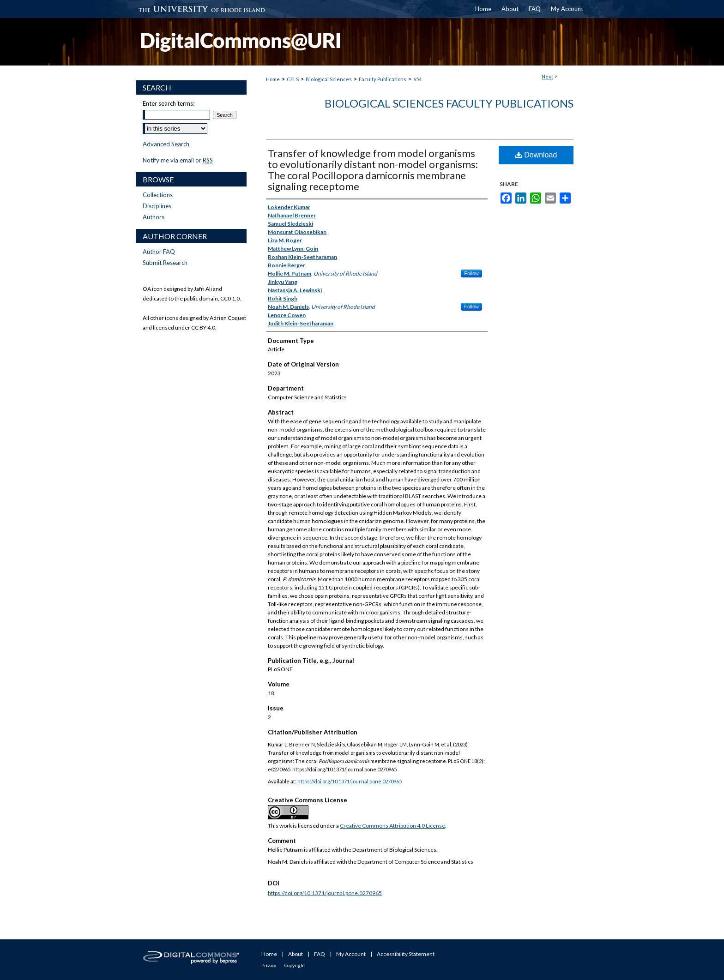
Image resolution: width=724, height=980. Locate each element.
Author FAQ (159, 251)
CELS (293, 79)
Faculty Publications (382, 79)
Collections (158, 194)
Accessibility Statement (405, 953)
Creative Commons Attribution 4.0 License (392, 825)
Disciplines (157, 206)
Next (547, 76)
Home (273, 79)
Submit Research (165, 262)
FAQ (319, 953)
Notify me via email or (178, 160)
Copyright (294, 965)
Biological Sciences (329, 79)
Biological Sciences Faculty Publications (449, 103)
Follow (471, 273)
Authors (153, 217)
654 (417, 79)
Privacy (268, 965)
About (295, 953)
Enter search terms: (168, 103)
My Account (351, 953)
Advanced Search (166, 144)
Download (536, 155)
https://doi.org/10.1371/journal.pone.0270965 (349, 781)
